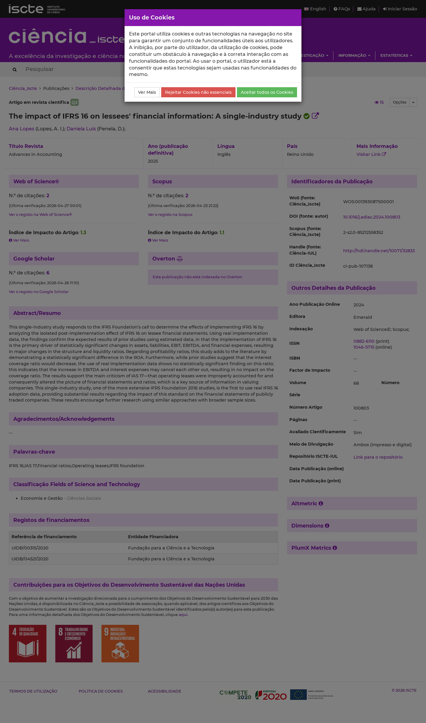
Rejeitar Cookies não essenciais (198, 92)
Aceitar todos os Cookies (267, 92)
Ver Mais (147, 92)
